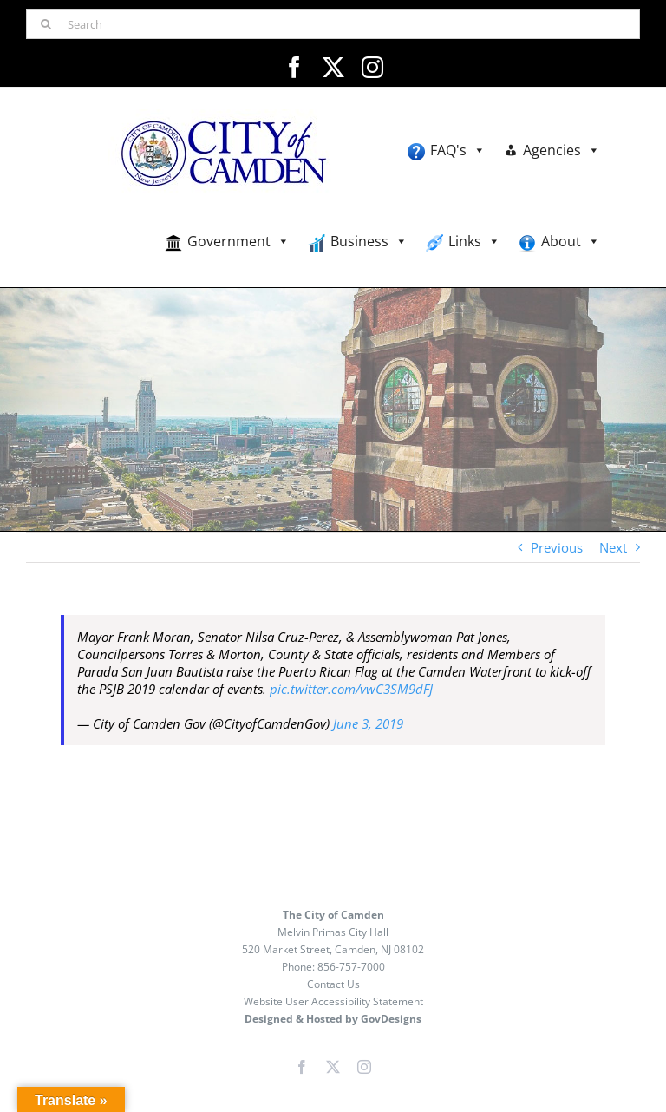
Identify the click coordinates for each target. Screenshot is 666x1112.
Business (369, 241)
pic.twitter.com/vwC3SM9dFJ (351, 688)
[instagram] (372, 67)
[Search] (333, 24)
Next (613, 547)
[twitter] (333, 67)
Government (238, 241)
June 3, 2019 (368, 723)
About (570, 241)
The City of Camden (333, 914)
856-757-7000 (351, 966)
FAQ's (458, 150)
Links (474, 241)
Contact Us (333, 984)
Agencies (561, 150)
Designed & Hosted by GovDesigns (333, 1018)
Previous (557, 547)
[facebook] (294, 67)
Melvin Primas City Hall (333, 932)
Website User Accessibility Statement (333, 1001)
